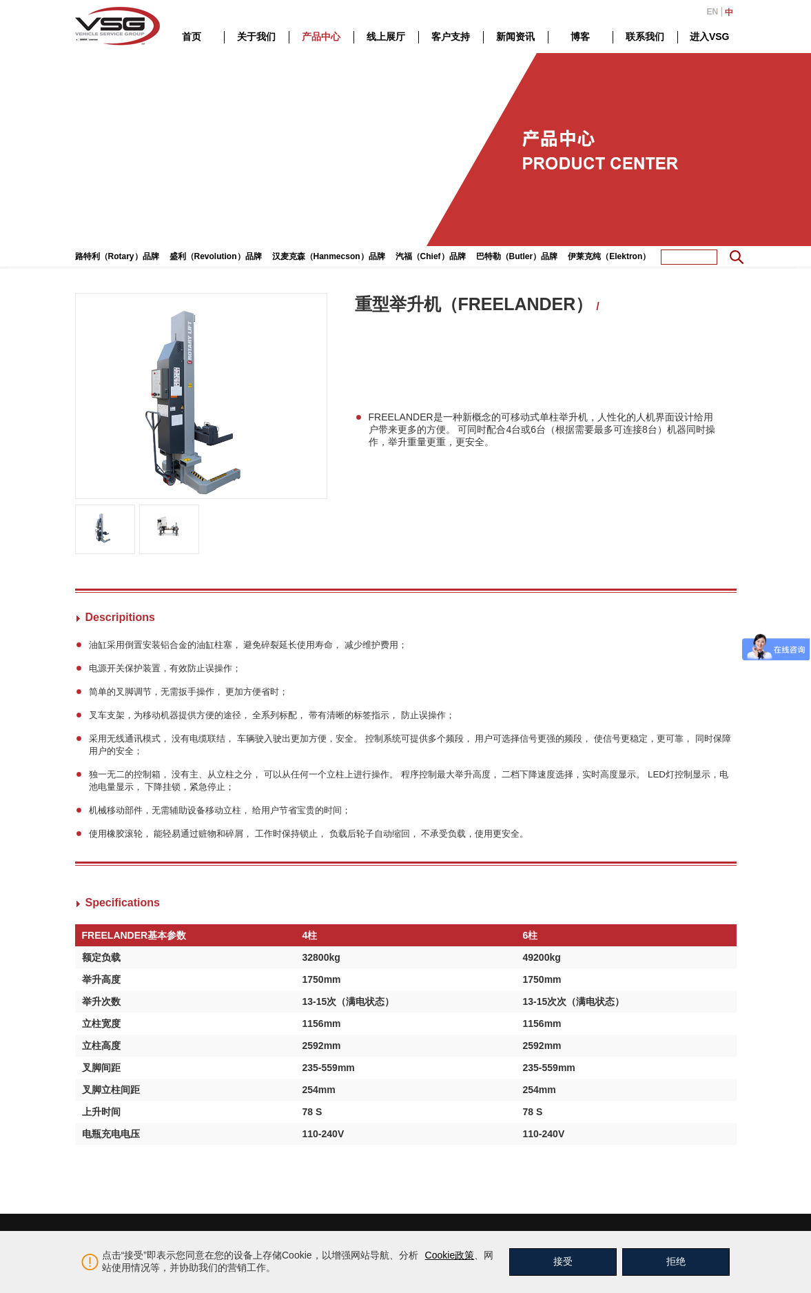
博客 (580, 36)
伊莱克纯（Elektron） (609, 256)
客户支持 (450, 36)
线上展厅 (386, 36)
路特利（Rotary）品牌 (117, 256)
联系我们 (645, 36)
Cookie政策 (450, 1255)
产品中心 (321, 36)
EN (713, 12)
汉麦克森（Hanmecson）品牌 (328, 256)
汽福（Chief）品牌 (431, 256)
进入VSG (710, 36)
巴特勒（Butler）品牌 (517, 256)
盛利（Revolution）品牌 (216, 256)
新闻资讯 (515, 36)
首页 (191, 36)
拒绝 (676, 1261)
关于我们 (256, 36)
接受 (563, 1261)
